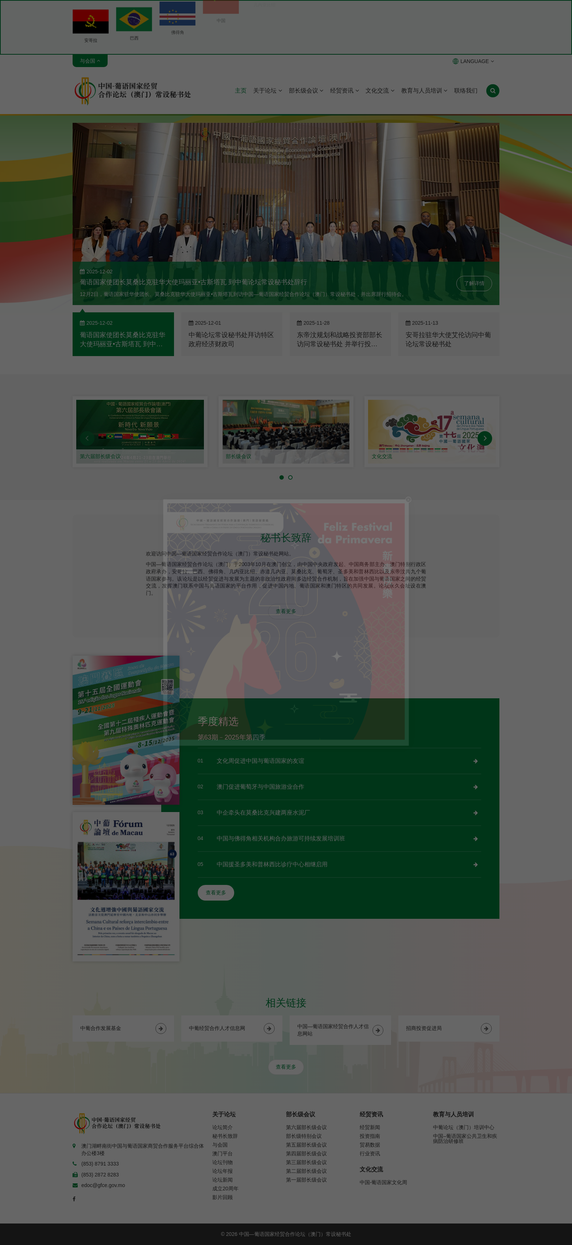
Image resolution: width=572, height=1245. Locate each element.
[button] (87, 438)
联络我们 (466, 90)
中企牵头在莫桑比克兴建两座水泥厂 (263, 812)
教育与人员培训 (424, 90)
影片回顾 (222, 1197)
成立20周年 (225, 1188)
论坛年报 (222, 1171)
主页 (241, 90)
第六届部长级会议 (100, 456)
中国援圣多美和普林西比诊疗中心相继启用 (272, 864)
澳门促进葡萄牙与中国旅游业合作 (260, 787)
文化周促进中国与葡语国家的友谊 (260, 761)
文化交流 (380, 90)
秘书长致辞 (225, 1136)
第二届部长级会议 (306, 1171)
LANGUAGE (473, 61)
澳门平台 (222, 1153)
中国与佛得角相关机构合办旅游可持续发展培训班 (281, 838)
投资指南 (370, 1136)
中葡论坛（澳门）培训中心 (463, 1127)
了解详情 (474, 283)
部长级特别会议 (304, 1136)
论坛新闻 (222, 1180)
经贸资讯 (344, 90)
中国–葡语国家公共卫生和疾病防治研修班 (465, 1138)
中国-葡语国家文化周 (383, 1182)
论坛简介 (222, 1127)
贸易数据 (370, 1145)
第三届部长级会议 (306, 1162)
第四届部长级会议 (306, 1153)
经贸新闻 (370, 1127)
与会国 (220, 1145)
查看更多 (286, 611)
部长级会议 (306, 90)
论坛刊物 (222, 1162)
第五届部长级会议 (306, 1145)
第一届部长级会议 (306, 1180)
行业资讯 (370, 1153)
